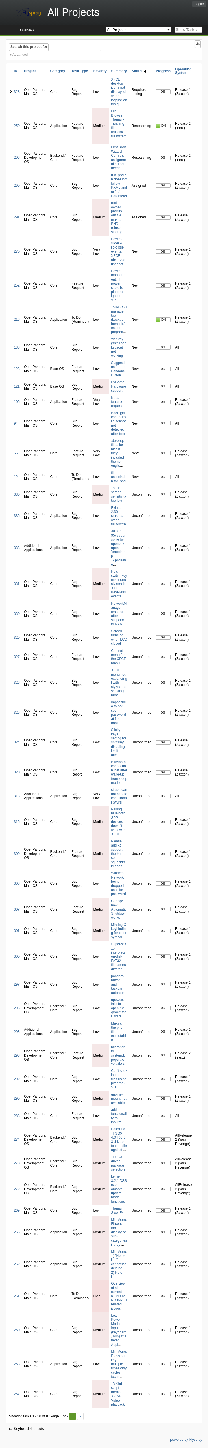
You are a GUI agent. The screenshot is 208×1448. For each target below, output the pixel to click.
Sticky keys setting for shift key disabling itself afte (118, 742)
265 (17, 1232)
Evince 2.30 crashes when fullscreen (118, 516)
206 (17, 158)
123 (17, 369)
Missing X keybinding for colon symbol (119, 931)
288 (17, 1116)
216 (17, 319)
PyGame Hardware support (118, 386)
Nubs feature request (116, 402)
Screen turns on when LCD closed (119, 637)
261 (17, 1296)
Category (57, 71)
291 (17, 217)
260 (17, 1330)
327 (17, 657)
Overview (27, 30)
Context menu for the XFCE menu (118, 657)
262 (17, 1264)
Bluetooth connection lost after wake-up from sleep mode (119, 772)
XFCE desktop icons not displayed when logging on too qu (119, 91)
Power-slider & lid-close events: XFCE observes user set (118, 251)
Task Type (79, 71)
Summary (119, 71)
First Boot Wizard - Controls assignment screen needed (118, 157)
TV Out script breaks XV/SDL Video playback (118, 1394)
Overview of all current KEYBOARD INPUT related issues (119, 1295)
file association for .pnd (118, 477)
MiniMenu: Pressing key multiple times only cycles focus (119, 1364)
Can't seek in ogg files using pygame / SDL (119, 1079)
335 (17, 516)
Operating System (183, 71)
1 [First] (73, 1416)
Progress (163, 71)
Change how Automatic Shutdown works (118, 909)
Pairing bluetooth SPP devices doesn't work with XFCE (118, 821)
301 (17, 931)
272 (17, 1189)
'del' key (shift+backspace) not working (118, 347)
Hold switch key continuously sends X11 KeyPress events (119, 583)
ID (15, 71)
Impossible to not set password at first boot (118, 712)
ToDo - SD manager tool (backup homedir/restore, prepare (119, 319)
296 (17, 1008)
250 (17, 126)
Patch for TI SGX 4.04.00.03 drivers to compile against (119, 1139)
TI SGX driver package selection (118, 1163)
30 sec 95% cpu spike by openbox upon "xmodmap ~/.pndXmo (118, 547)
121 (17, 386)
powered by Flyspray (186, 1440)
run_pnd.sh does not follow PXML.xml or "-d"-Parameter (119, 185)
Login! (199, 4)
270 (17, 251)
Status (139, 71)
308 (17, 883)
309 (17, 854)
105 (17, 402)
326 (17, 683)
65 (16, 453)
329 (17, 638)
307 (17, 909)
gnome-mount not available (118, 1098)
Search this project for (28, 47)
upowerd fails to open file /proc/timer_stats (118, 1008)
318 (17, 796)
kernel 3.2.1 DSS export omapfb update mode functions (119, 1188)
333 (17, 548)
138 (17, 347)
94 (16, 423)
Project (30, 71)
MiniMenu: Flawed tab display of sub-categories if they (119, 1232)
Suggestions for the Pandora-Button (118, 369)
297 (17, 984)
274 (17, 1139)
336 (17, 494)
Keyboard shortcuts (26, 1429)
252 (17, 285)
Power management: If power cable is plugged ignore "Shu (118, 285)
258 (17, 1364)
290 (17, 1098)
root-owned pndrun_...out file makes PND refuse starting (119, 217)
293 (17, 1055)
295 (17, 1032)
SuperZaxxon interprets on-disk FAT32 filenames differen (118, 956)
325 (17, 713)
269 (17, 1210)
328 (17, 92)
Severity (100, 71)
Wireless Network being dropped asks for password (118, 883)
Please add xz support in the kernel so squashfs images (118, 853)
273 (17, 1163)
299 (17, 186)
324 (17, 742)
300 (17, 956)
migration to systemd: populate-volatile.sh (118, 1055)
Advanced (20, 55)
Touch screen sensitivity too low (118, 494)
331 (17, 584)
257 (17, 1394)
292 (17, 1079)
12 (16, 477)
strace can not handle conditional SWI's (119, 796)
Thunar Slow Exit (118, 1210)
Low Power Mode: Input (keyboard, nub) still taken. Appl (118, 1330)
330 (17, 614)
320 (17, 772)
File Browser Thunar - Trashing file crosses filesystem (118, 123)
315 (17, 822)
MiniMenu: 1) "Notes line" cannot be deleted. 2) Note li (119, 1264)
